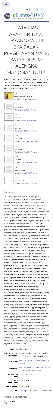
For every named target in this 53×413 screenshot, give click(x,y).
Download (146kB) (22, 173)
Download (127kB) (21, 110)
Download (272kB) (22, 131)
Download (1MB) (21, 99)
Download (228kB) (22, 120)
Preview (32, 99)
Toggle (6, 5)
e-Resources (45, 10)
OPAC (28, 10)
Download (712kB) (21, 152)
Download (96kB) (21, 162)
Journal (35, 10)
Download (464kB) (22, 141)
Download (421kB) (22, 183)
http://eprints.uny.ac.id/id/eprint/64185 (35, 390)
